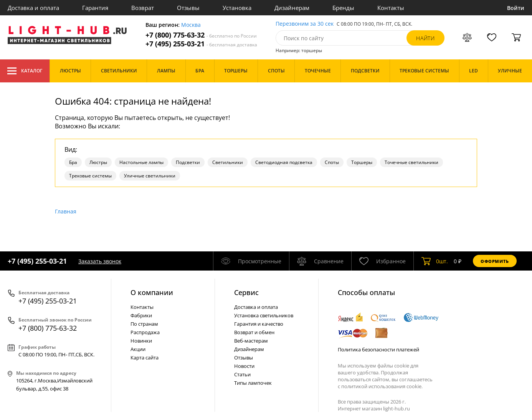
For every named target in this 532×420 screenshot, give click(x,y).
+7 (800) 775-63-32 (201, 35)
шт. (434, 261)
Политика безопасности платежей (378, 349)
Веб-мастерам (251, 340)
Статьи (242, 374)
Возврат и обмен (254, 332)
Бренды (343, 7)
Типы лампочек (253, 382)
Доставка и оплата (33, 7)
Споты (332, 162)
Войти (515, 7)
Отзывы (188, 7)
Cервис (246, 292)
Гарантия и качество (258, 323)
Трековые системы (90, 175)
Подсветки (188, 162)
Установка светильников (263, 315)
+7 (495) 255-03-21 (201, 43)
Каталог (24, 70)
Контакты (390, 7)
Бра (73, 162)
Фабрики (141, 315)
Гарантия (95, 7)
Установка (237, 7)
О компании (152, 292)
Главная (65, 211)
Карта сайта (145, 357)
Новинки (141, 340)
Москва (191, 25)
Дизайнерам (291, 7)
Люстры (98, 162)
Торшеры (361, 162)
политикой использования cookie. (382, 386)
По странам (144, 323)
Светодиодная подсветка (283, 162)
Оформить (495, 261)
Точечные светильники (411, 162)
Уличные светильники (149, 175)
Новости (244, 366)
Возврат (142, 7)
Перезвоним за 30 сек (305, 24)
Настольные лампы (141, 162)
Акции (138, 349)
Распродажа (145, 332)
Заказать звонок (99, 261)
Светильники (227, 162)
